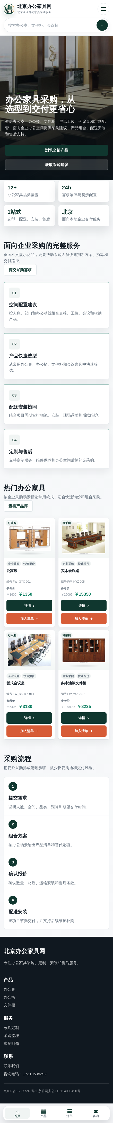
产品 (43, 1113)
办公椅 (9, 997)
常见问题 (11, 1043)
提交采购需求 (20, 270)
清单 (69, 1113)
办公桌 (9, 989)
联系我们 (11, 1066)
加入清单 (27, 619)
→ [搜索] (102, 25)
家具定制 (11, 1027)
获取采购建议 (56, 164)
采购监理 (11, 1035)
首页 (17, 1113)
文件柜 (9, 1005)
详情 (27, 605)
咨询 (96, 1113)
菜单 (103, 9)
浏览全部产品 (56, 150)
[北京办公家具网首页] (49, 9)
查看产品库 (18, 506)
